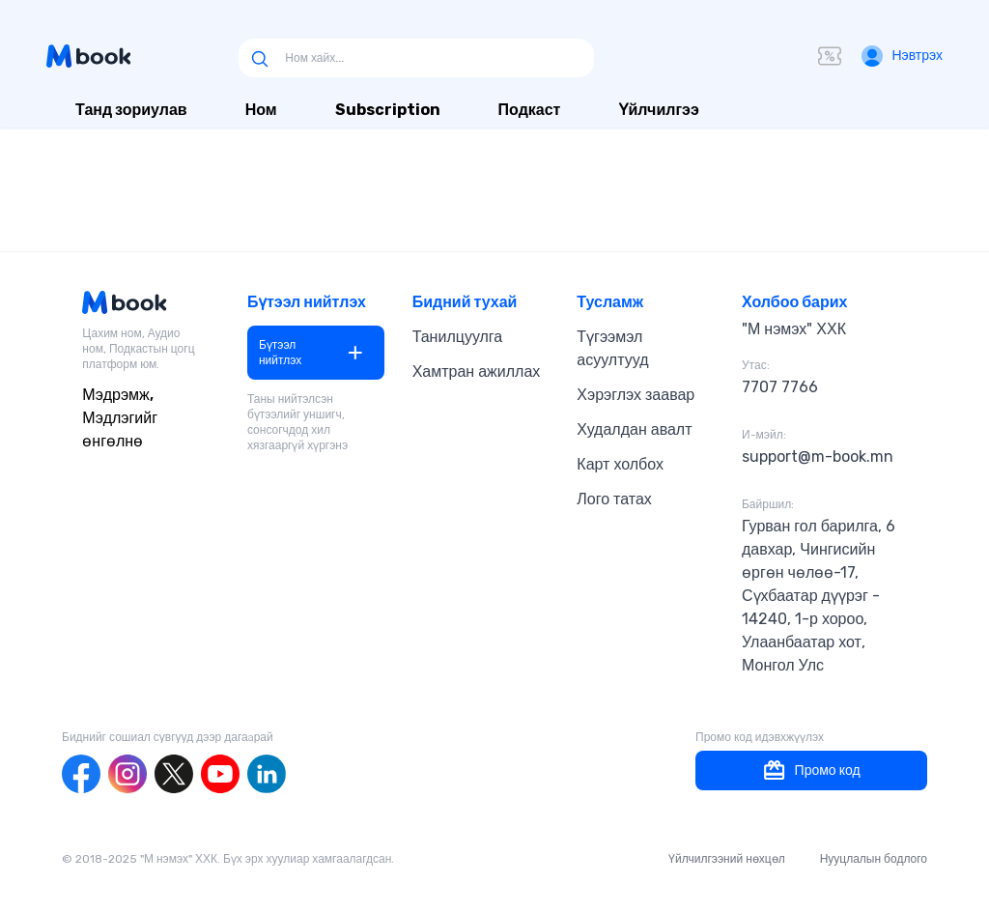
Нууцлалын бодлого (873, 859)
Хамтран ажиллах (476, 371)
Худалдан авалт (634, 429)
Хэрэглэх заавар (635, 394)
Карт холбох (620, 464)
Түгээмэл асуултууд (612, 348)
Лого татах (614, 499)
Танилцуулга (457, 337)
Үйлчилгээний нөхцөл (726, 859)
